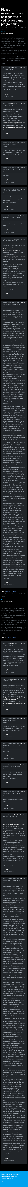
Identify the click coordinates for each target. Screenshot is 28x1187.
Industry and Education (7, 33)
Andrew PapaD (14, 239)
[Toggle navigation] (3, 2)
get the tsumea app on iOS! (9, 1176)
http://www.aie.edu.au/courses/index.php (14, 256)
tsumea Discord (6, 1180)
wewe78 (10, 28)
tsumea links (5, 1182)
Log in (6, 94)
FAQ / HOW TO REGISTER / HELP (11, 1174)
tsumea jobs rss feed (8, 1178)
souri (11, 67)
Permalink (22, 67)
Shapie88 (12, 103)
